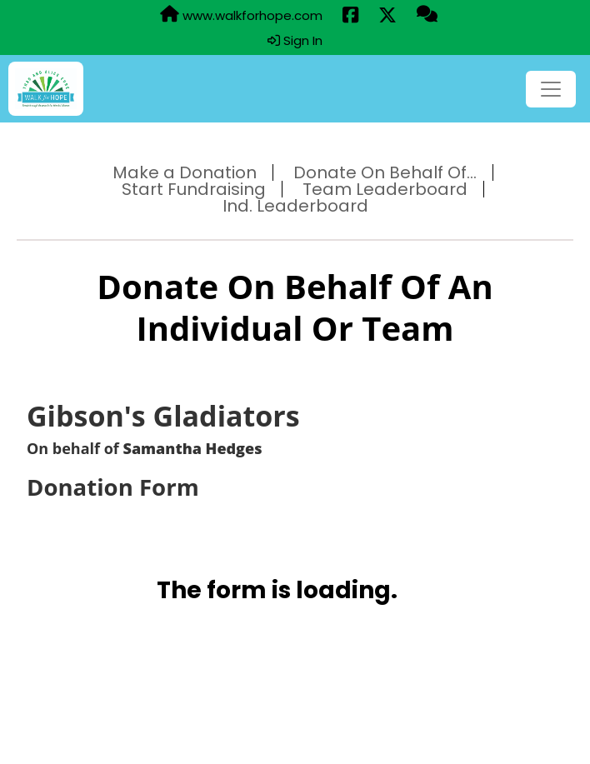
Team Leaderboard (385, 189)
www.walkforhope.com (241, 15)
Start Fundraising (194, 189)
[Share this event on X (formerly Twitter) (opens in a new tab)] (387, 16)
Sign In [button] (295, 40)
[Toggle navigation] (551, 89)
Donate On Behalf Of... (385, 172)
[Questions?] (427, 15)
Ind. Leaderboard (295, 205)
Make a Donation (184, 172)
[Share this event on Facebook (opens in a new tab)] (350, 16)
